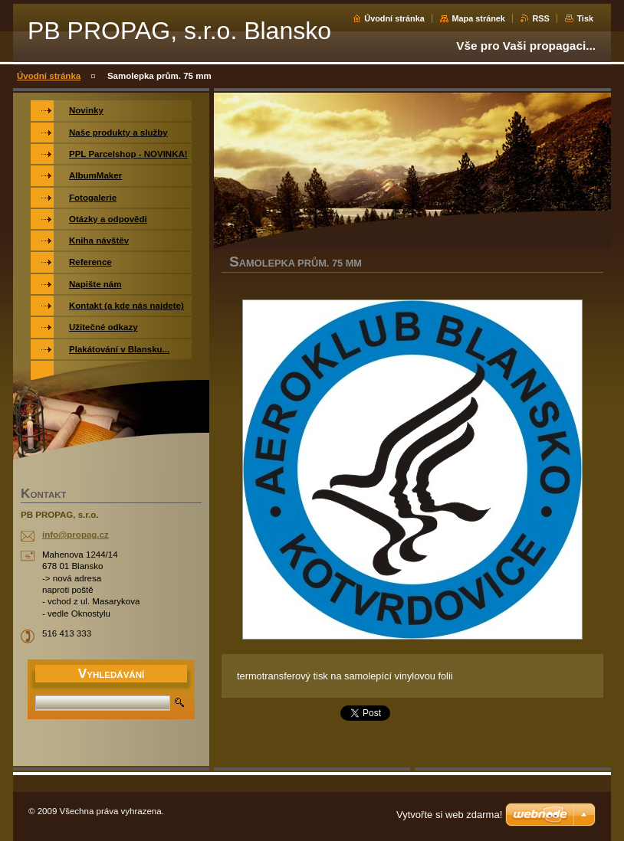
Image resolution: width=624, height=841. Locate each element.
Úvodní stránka (394, 18)
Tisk (584, 18)
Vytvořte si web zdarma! (449, 814)
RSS (540, 18)
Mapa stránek (478, 18)
